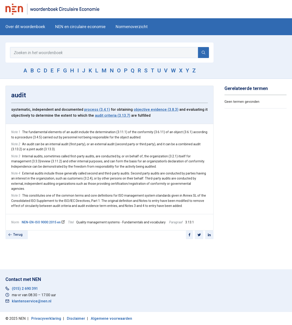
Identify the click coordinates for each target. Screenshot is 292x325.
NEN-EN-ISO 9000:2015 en (41, 222)
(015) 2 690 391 (25, 288)
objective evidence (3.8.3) (156, 109)
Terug (18, 235)
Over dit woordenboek (25, 26)
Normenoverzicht (132, 26)
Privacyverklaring (46, 318)
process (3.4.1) (97, 109)
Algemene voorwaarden (111, 318)
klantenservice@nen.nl (31, 301)
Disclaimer (76, 318)
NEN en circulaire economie (80, 26)
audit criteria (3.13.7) (112, 115)
